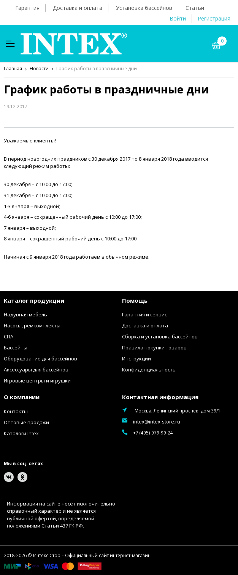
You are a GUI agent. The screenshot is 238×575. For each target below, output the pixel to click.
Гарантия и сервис (144, 314)
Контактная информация (160, 397)
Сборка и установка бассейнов (160, 336)
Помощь (135, 300)
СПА (8, 336)
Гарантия (27, 7)
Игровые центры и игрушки (37, 380)
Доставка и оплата (77, 7)
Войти (178, 18)
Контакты (16, 411)
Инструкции (136, 358)
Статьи (195, 7)
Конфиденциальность (149, 369)
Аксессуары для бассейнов (36, 369)
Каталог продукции (34, 300)
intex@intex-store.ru (156, 421)
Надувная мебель (25, 314)
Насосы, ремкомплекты (32, 325)
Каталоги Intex (21, 433)
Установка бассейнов (144, 7)
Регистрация (214, 18)
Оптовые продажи (26, 422)
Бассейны (15, 347)
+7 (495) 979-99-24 (153, 433)
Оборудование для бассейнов (40, 358)
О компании (22, 397)
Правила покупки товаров (154, 347)
